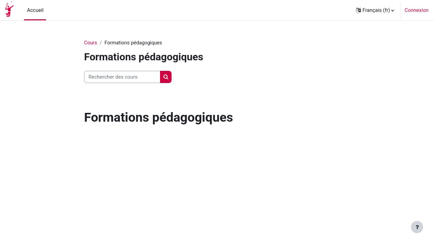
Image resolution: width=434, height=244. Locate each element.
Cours (90, 43)
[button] (375, 10)
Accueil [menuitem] (35, 10)
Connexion (417, 10)
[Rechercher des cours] (122, 77)
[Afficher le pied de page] (417, 227)
